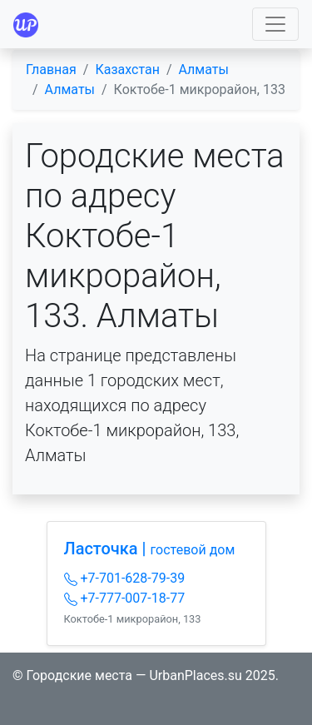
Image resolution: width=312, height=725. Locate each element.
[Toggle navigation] (275, 24)
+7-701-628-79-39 (125, 578)
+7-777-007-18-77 (125, 598)
